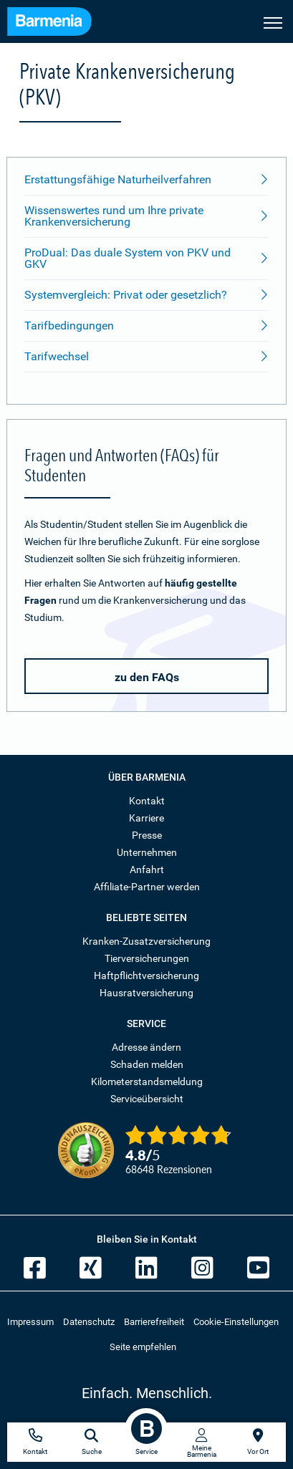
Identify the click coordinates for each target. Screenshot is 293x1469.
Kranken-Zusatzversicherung (146, 941)
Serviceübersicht (146, 1098)
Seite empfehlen (143, 1347)
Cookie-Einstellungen (236, 1321)
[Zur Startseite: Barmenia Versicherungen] (56, 23)
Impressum (30, 1321)
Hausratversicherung (146, 992)
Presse (147, 835)
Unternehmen (147, 852)
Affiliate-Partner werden (147, 886)
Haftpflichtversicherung (146, 975)
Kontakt (147, 800)
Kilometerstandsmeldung (147, 1081)
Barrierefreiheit (154, 1321)
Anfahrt (147, 869)
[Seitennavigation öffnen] (273, 21)
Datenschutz (89, 1321)
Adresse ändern (146, 1047)
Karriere (146, 818)
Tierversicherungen (147, 958)
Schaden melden (146, 1064)
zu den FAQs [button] (147, 677)
